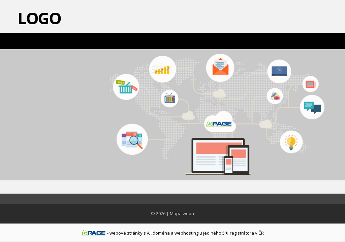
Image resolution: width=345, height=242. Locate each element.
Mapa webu (182, 213)
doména (161, 233)
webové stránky (126, 233)
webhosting (186, 233)
